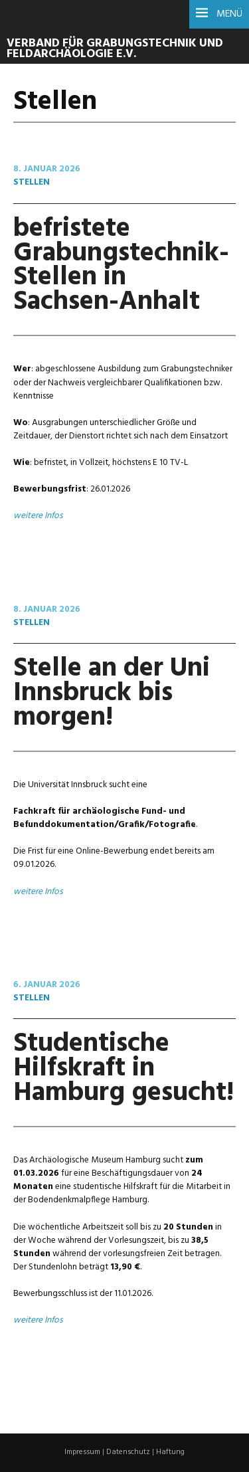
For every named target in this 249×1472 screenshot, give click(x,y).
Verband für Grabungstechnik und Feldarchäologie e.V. (115, 49)
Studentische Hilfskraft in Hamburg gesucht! (123, 1068)
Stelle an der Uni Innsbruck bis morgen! (111, 693)
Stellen (31, 182)
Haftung (170, 1452)
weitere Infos (38, 516)
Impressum (82, 1452)
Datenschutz (128, 1452)
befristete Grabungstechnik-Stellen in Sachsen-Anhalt (121, 265)
